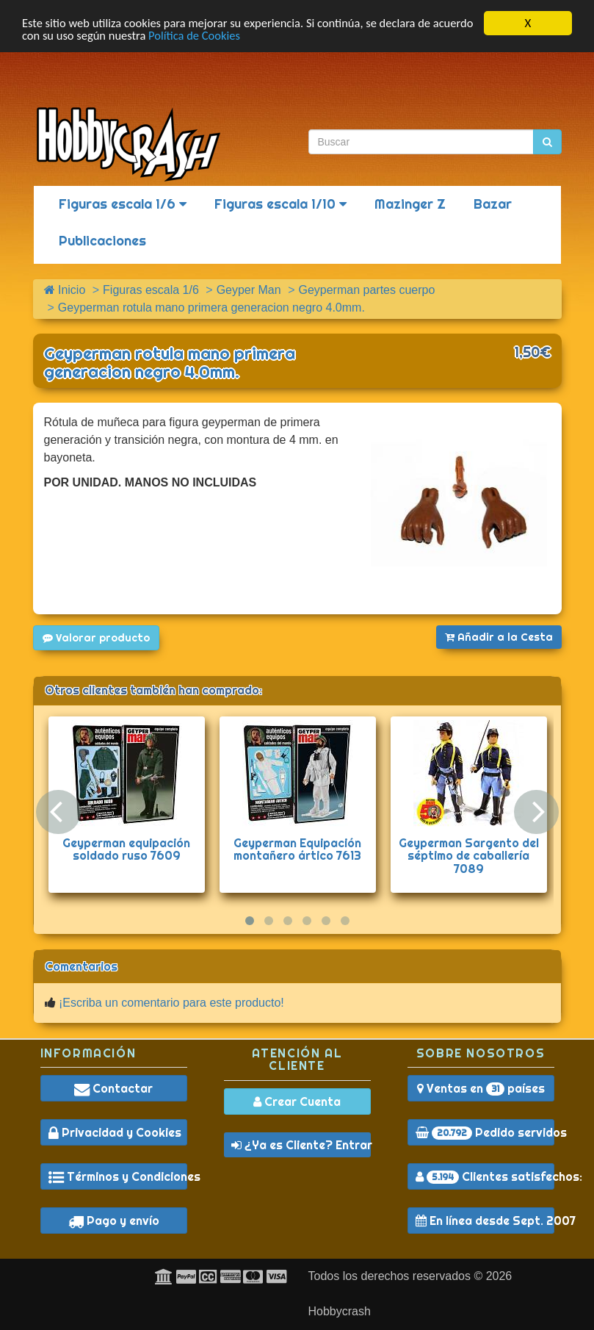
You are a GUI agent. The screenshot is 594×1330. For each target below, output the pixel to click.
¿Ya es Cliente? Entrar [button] (301, 1144)
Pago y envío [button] (113, 1220)
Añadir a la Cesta (499, 637)
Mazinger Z (410, 203)
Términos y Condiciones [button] (117, 1176)
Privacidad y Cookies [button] (114, 1132)
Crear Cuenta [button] (297, 1101)
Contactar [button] (113, 1088)
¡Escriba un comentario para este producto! (171, 1002)
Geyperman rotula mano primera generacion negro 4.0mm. (169, 362)
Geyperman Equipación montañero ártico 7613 (297, 849)
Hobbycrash (339, 1311)
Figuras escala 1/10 (280, 203)
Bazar (493, 203)
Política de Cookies (244, 36)
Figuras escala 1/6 (122, 203)
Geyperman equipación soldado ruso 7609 (126, 849)
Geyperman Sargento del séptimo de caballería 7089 (469, 855)
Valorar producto (96, 637)
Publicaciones (102, 240)
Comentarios (81, 966)
